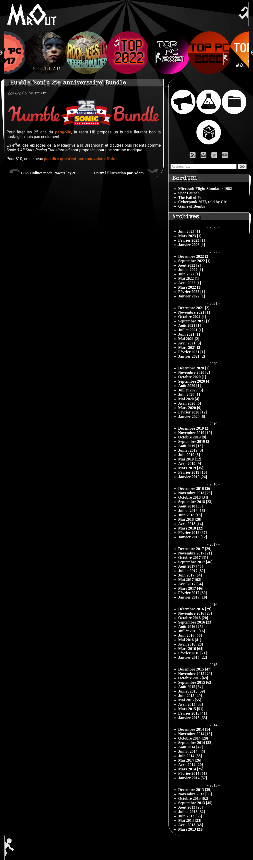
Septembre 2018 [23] (195, 502)
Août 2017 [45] (190, 566)
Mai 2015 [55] (189, 700)
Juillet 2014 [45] (191, 751)
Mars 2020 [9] (190, 408)
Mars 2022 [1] (190, 287)
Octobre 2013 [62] (193, 798)
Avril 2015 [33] (190, 704)
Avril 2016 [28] (190, 644)
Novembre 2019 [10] (195, 433)
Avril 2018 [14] (190, 524)
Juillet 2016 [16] (191, 631)
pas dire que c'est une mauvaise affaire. (81, 158)
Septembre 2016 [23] (195, 622)
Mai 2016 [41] (189, 640)
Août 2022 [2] (189, 265)
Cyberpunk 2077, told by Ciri (203, 202)
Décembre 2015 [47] (195, 669)
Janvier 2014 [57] (192, 778)
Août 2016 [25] (190, 626)
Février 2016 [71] (192, 653)
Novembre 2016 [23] (195, 613)
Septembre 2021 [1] (194, 321)
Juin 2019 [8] (189, 455)
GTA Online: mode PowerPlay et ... (44, 171)
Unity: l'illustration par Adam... (126, 171)
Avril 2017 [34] (190, 584)
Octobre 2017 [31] (193, 557)
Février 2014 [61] (192, 773)
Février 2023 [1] (191, 240)
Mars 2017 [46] (191, 588)
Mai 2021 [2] (188, 339)
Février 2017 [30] (192, 593)
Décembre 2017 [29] (195, 549)
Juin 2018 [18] (190, 515)
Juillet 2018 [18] (191, 510)
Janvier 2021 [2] (191, 356)
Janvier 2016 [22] (192, 657)
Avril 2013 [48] (190, 825)
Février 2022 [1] (191, 292)
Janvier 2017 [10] (192, 597)
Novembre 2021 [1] (194, 312)
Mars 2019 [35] (191, 468)
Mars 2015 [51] (191, 709)
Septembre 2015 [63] (195, 682)
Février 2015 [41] (192, 713)
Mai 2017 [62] (189, 579)
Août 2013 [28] (190, 807)
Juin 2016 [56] (190, 635)
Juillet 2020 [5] (190, 390)
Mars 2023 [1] (190, 236)
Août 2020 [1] (189, 386)
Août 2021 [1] (189, 325)
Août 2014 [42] (190, 747)
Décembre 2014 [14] (195, 729)
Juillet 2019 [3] (190, 450)
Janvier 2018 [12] (192, 537)
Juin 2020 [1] (189, 394)
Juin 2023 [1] (189, 231)
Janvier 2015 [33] (192, 718)
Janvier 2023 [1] (191, 245)
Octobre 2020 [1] (192, 377)
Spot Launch (189, 193)
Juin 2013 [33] (190, 816)
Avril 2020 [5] (189, 403)
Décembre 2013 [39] (195, 790)
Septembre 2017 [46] (195, 562)
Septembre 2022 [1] (194, 261)
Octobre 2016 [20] (193, 618)
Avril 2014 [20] (190, 765)
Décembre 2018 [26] (195, 488)
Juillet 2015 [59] (191, 691)
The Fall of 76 (190, 197)
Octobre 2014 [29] (193, 738)
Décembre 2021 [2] (194, 308)
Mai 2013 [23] (189, 820)
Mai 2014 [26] (189, 760)
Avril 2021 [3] (189, 343)
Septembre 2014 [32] (195, 743)
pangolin (63, 132)
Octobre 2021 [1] (192, 317)
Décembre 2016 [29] (195, 609)
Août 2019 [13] (190, 446)
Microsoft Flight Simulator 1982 (205, 189)
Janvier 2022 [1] (191, 296)
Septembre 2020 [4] (194, 381)
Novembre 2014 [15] (195, 734)
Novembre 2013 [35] (195, 794)
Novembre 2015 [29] (195, 674)
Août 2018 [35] (190, 506)
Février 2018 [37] (192, 532)
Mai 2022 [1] (188, 278)
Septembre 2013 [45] (195, 803)
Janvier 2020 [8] (191, 416)
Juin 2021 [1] (189, 334)
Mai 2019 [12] (189, 459)
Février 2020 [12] (192, 412)
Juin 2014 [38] (190, 756)
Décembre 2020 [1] (194, 368)
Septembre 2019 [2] (194, 441)
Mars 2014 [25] (191, 769)
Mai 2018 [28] (189, 519)
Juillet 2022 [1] (190, 270)
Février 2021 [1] (191, 352)
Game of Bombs (191, 206)
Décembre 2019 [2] (194, 428)
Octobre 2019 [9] (192, 437)
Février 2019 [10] (192, 472)
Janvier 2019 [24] (192, 477)
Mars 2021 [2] (190, 347)
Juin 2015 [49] (190, 696)
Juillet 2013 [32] (191, 812)
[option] (126, 52)
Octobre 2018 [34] (193, 497)
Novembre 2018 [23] (195, 493)
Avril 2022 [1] (189, 283)
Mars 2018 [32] (191, 528)
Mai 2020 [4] (188, 399)
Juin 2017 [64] (190, 575)
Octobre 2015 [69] (193, 678)
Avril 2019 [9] (189, 463)
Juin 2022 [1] (189, 274)
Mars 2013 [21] (191, 829)
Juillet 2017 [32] (191, 571)
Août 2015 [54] (190, 687)
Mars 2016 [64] (191, 649)
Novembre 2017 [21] (195, 553)
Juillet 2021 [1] (190, 330)
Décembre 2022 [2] (194, 256)
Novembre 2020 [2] (194, 372)
